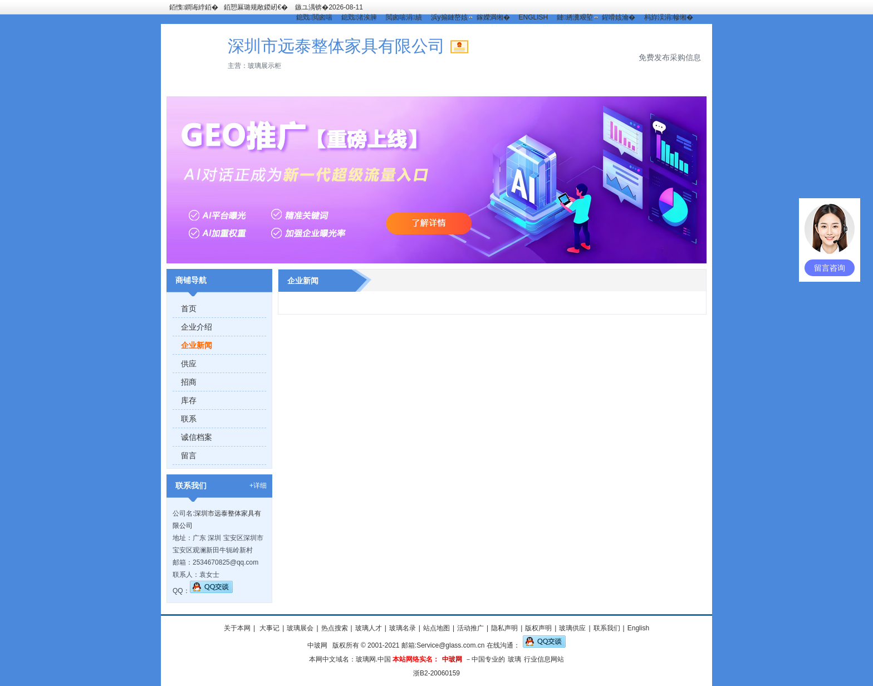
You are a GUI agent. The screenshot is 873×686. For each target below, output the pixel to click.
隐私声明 (504, 628)
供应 (189, 363)
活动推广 (470, 628)
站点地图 (436, 628)
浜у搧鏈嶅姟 (449, 17)
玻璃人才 (368, 628)
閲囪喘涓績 (403, 17)
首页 (189, 308)
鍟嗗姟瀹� (618, 17)
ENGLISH (533, 17)
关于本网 (237, 628)
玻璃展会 (300, 628)
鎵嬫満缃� (493, 17)
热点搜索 (334, 628)
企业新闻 (196, 345)
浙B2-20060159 (436, 673)
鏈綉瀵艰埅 (574, 17)
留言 (189, 455)
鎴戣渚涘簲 (359, 17)
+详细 (258, 485)
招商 (189, 382)
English (638, 628)
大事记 (268, 628)
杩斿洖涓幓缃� (668, 17)
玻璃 (514, 659)
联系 (189, 418)
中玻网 (317, 645)
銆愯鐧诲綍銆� (193, 7)
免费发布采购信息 (670, 57)
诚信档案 (196, 437)
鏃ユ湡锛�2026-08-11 (328, 7)
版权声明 (538, 628)
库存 (189, 400)
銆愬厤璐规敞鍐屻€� (256, 7)
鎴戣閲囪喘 (314, 17)
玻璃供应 (572, 628)
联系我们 (607, 628)
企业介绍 (196, 326)
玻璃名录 (402, 628)
